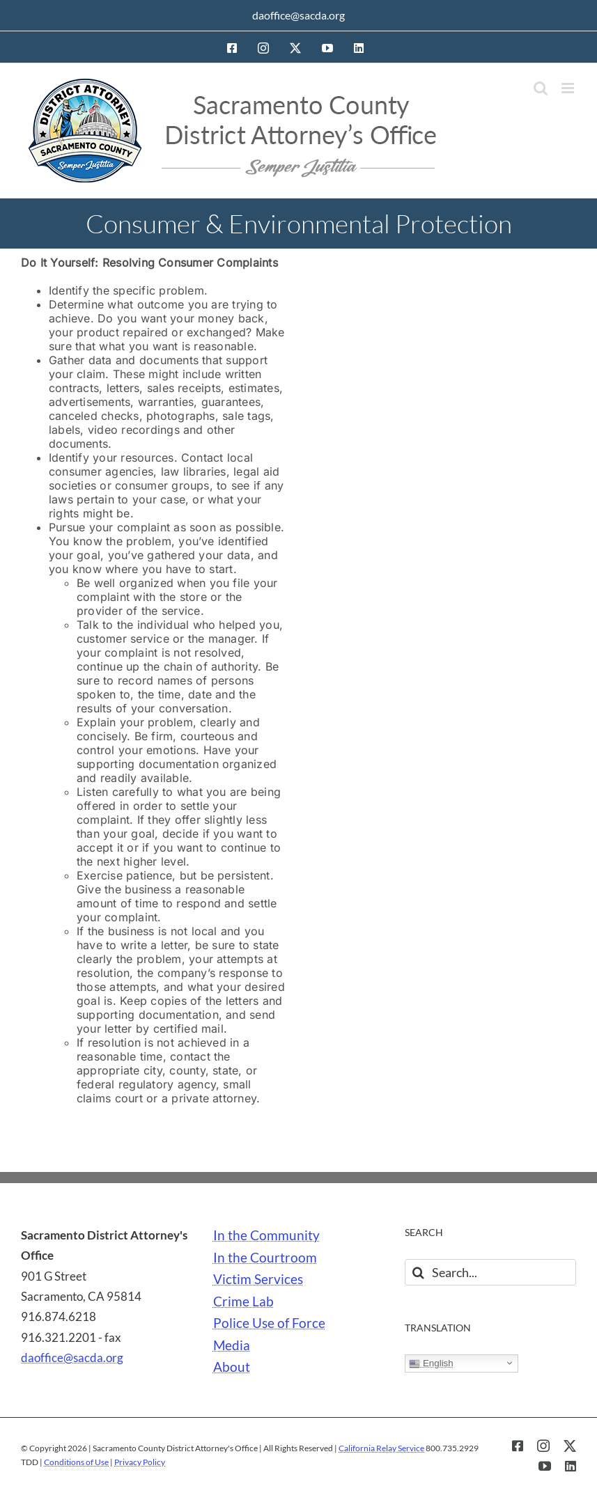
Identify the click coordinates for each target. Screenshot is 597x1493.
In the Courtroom (265, 1257)
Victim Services (258, 1279)
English (431, 1363)
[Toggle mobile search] (541, 88)
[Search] (418, 1272)
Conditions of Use (76, 1462)
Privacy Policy (139, 1462)
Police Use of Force (269, 1323)
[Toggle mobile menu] (568, 88)
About (231, 1367)
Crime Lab (243, 1301)
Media (231, 1345)
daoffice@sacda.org (298, 15)
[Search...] (490, 1272)
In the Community (266, 1235)
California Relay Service (381, 1448)
